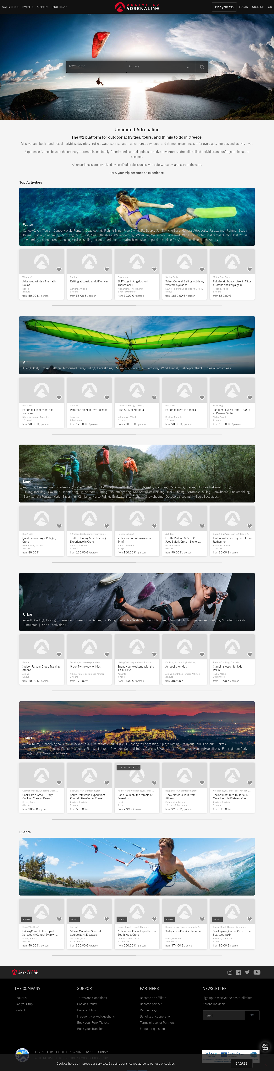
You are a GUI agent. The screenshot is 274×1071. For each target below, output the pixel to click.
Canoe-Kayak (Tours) (37, 230)
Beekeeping (45, 487)
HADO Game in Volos (178, 666)
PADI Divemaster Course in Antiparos (86, 283)
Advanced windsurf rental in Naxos (230, 283)
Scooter (227, 620)
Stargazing (31, 753)
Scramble (193, 492)
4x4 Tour (53, 492)
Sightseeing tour (96, 405)
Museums (77, 749)
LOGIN (243, 7)
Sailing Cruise (72, 240)
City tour (149, 533)
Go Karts (109, 620)
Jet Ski (160, 230)
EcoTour (208, 744)
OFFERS (42, 7)
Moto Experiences (195, 620)
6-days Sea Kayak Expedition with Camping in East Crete (40, 932)
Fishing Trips (112, 230)
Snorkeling (52, 235)
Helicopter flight (191, 368)
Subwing (68, 235)
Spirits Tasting (169, 744)
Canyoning (177, 487)
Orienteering (70, 492)
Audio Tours (31, 744)
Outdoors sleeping (178, 496)
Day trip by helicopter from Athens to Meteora (86, 411)
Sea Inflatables (101, 235)
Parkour (215, 620)
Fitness (79, 620)
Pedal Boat (113, 240)
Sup (78, 235)
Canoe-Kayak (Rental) (68, 230)
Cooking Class (59, 749)
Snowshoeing (154, 496)
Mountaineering (120, 492)
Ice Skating (134, 620)
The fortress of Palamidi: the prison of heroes (87, 796)
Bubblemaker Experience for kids (135, 668)
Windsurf (174, 235)
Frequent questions (153, 1029)
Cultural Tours (133, 749)
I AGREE (241, 1063)
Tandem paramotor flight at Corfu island (134, 411)
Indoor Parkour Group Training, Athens (232, 668)
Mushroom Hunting (94, 492)
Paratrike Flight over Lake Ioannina (228, 411)
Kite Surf (173, 230)
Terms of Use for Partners (157, 1022)
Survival (29, 496)
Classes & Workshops (160, 749)
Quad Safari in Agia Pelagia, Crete (230, 539)
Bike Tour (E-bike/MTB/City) (117, 487)
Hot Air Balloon (51, 368)
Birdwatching (121, 496)
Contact (19, 1010)
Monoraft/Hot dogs (194, 230)
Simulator (30, 625)
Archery (138, 496)
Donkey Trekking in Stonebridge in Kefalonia (37, 668)
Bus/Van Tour (80, 744)
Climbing (84, 496)
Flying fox (229, 487)
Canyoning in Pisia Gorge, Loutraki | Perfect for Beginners (89, 539)
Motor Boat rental (209, 235)
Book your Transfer (90, 1029)
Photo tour (184, 749)
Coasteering (94, 230)
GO (252, 1015)
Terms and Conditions (92, 998)
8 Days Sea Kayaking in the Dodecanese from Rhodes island (134, 796)
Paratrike (137, 368)
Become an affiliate (153, 998)
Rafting (231, 230)
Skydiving (152, 368)
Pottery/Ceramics (35, 749)
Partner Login (149, 1010)
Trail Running (176, 492)
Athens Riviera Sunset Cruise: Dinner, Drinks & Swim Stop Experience (183, 283)
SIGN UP (258, 7)
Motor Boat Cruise (235, 235)
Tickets (221, 744)
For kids (240, 620)
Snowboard (220, 492)
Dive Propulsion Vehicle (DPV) (160, 240)
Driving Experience (58, 620)
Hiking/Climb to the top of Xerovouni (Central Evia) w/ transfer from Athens (229, 932)
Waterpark (158, 235)
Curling (39, 620)
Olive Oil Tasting (128, 744)
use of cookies (165, 1063)
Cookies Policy (87, 1004)
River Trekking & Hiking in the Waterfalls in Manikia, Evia (136, 932)
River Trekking (154, 492)
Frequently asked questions (96, 1016)
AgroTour (29, 487)
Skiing (206, 492)
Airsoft (27, 620)
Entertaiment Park (234, 749)
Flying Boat (30, 368)
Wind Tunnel (169, 368)
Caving (190, 487)
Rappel (138, 492)
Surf (86, 235)
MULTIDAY (59, 7)
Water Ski (142, 235)
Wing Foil (188, 235)
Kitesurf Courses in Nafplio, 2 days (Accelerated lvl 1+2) (40, 283)
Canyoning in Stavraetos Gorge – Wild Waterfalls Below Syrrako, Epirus (184, 539)
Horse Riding (101, 496)
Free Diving (131, 230)
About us (20, 998)
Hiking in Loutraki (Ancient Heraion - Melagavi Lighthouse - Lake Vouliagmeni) (183, 932)
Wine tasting (149, 744)
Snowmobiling (240, 492)
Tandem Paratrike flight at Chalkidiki (181, 411)
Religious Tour (191, 744)
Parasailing (216, 230)
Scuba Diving (76, 277)
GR (270, 7)
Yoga (57, 496)
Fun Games (93, 620)
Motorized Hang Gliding (79, 368)
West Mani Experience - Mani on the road (135, 539)
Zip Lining (69, 496)
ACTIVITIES (10, 7)
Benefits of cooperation (156, 1016)
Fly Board (147, 230)
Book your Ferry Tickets (93, 1022)
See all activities (219, 368)
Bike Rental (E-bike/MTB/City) (76, 487)
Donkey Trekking (209, 487)
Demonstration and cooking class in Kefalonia (39, 796)
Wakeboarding (124, 235)
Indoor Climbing (156, 620)
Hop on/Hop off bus (206, 749)
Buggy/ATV (146, 487)
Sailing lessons (93, 240)
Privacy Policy (86, 1010)
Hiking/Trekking (131, 277)
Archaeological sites (55, 744)
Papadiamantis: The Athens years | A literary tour (182, 796)
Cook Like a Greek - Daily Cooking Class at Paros (228, 796)
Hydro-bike (130, 240)
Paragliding (104, 368)
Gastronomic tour (103, 744)
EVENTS (28, 7)
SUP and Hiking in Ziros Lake (135, 281)
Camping (161, 487)
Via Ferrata (44, 496)
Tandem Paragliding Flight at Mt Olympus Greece (39, 411)
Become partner (151, 1004)
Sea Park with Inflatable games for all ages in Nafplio (89, 668)
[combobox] (161, 67)
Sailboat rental (50, 240)
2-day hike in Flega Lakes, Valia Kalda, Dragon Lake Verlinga (89, 932)
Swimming (31, 240)
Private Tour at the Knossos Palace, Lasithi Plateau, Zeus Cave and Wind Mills (39, 539)
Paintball (175, 620)
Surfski (38, 235)
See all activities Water (202, 240)
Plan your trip (224, 7)
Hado (121, 620)
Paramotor (122, 368)
